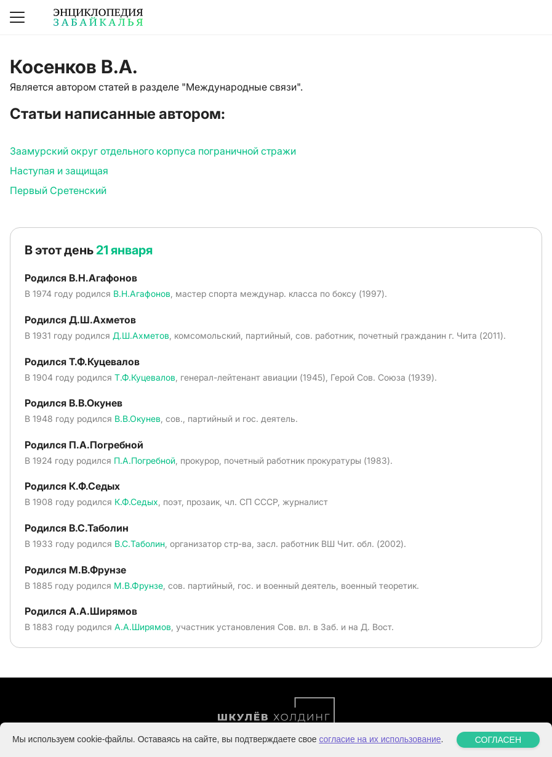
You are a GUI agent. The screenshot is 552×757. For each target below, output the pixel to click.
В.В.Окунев (137, 418)
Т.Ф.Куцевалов (144, 377)
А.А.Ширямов (142, 626)
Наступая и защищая (59, 170)
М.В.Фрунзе (138, 585)
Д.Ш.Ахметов (141, 335)
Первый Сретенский (58, 190)
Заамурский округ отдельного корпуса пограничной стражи (153, 151)
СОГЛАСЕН (498, 740)
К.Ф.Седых (136, 501)
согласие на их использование (380, 739)
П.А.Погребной (144, 460)
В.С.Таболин (139, 543)
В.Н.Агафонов (141, 293)
